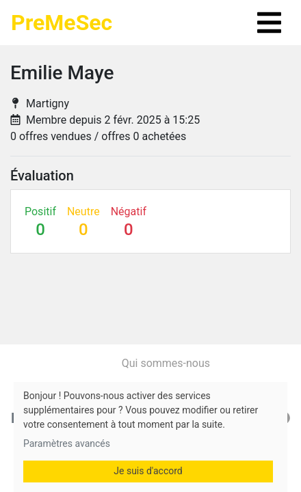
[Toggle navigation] (269, 22)
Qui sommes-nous (166, 363)
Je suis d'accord (148, 470)
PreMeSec (61, 23)
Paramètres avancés (66, 443)
